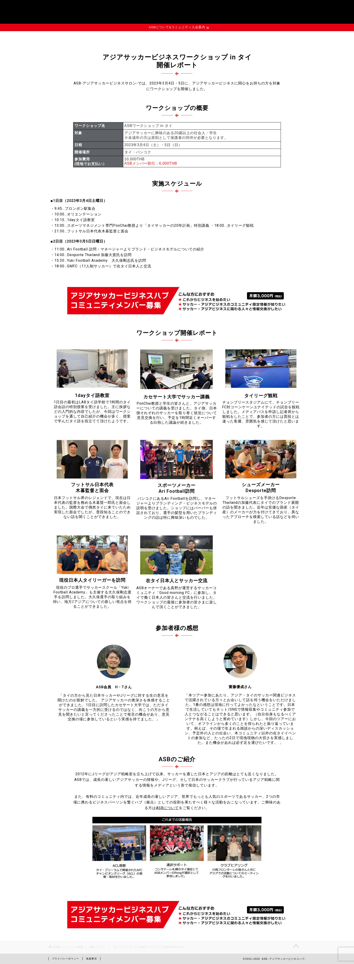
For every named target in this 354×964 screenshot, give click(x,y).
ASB (177, 9)
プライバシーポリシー (65, 958)
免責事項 (91, 958)
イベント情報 (150, 37)
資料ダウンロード (204, 37)
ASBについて (95, 37)
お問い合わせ (259, 37)
